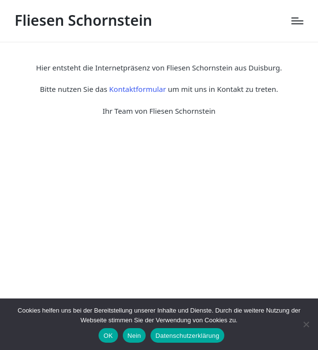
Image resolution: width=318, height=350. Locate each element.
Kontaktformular (137, 89)
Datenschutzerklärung (187, 335)
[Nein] (306, 324)
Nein (134, 335)
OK (108, 335)
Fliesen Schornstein (83, 20)
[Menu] (297, 21)
